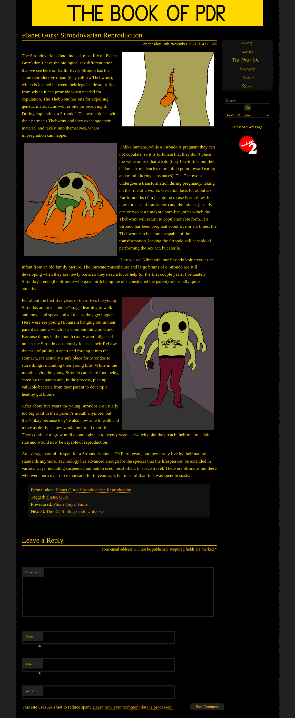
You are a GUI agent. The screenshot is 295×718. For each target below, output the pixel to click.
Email (33, 665)
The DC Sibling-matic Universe (75, 511)
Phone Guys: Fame (70, 504)
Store (247, 87)
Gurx (63, 497)
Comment (33, 572)
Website (30, 691)
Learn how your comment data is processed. (133, 707)
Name (33, 637)
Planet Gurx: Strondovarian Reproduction (93, 489)
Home (247, 43)
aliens (51, 497)
